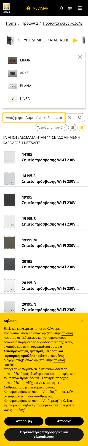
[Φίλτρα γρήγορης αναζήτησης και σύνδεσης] (61, 8)
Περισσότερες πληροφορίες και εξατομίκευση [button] (44, 434)
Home (11, 23)
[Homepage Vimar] (6, 8)
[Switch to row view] (81, 127)
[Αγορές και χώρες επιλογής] (70, 8)
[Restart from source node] (69, 117)
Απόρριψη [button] (24, 421)
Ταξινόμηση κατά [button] (50, 127)
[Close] (80, 57)
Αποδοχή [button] (64, 421)
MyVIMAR (37, 8)
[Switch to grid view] (72, 127)
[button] (82, 320)
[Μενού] (79, 8)
